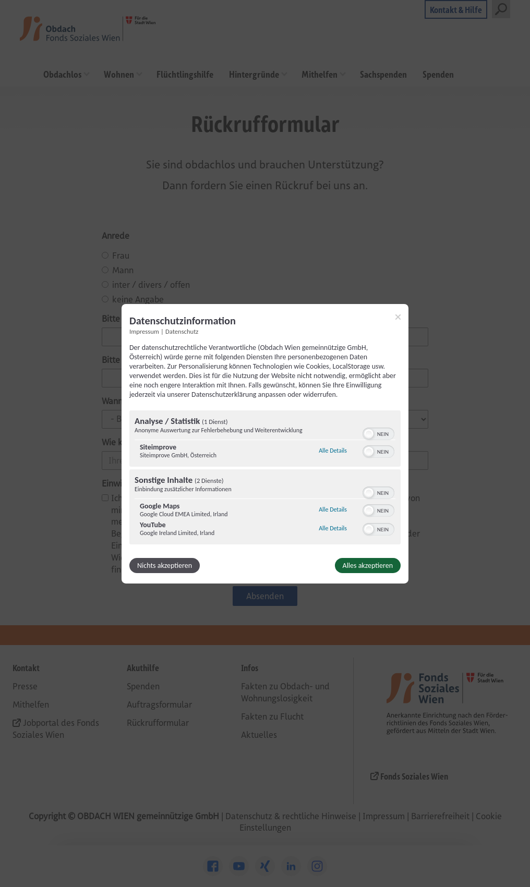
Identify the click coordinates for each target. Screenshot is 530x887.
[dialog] (265, 443)
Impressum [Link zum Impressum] (144, 331)
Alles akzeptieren (368, 565)
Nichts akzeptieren (164, 565)
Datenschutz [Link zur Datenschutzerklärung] (181, 331)
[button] (369, 434)
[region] (265, 478)
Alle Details (333, 450)
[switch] (378, 433)
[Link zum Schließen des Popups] (398, 316)
